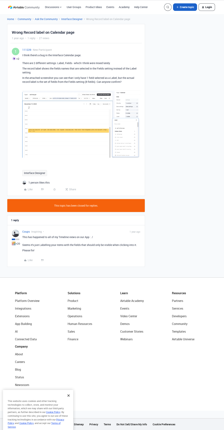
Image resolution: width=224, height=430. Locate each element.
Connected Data (26, 339)
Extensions (22, 316)
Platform (21, 293)
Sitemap (79, 424)
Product (73, 301)
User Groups (74, 7)
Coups (26, 231)
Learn (124, 293)
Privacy (93, 424)
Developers (179, 316)
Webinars (126, 339)
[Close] (68, 400)
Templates (179, 331)
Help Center (141, 7)
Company (21, 346)
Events (110, 7)
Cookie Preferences (164, 424)
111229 (26, 50)
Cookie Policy (53, 417)
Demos (125, 324)
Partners (177, 301)
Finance (73, 339)
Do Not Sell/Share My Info (131, 424)
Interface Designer (72, 19)
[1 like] (36, 182)
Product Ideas (94, 7)
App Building (23, 324)
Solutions (74, 293)
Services (177, 308)
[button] (185, 7)
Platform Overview (27, 301)
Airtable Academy (132, 301)
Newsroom (22, 385)
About (19, 354)
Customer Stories (131, 331)
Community (24, 19)
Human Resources (80, 324)
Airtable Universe (183, 339)
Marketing (74, 308)
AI (16, 331)
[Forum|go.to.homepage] (23, 7)
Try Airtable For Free (28, 392)
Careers (20, 362)
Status (19, 377)
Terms (107, 424)
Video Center (128, 316)
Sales (71, 331)
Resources (179, 293)
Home (10, 19)
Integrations (23, 308)
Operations (75, 316)
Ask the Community (46, 19)
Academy (124, 7)
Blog (18, 369)
